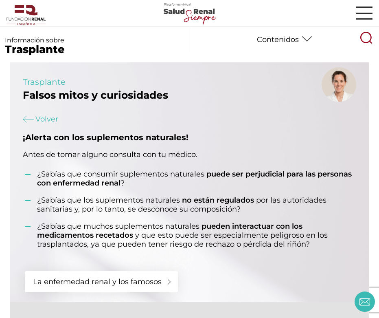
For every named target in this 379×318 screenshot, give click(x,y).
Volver (40, 119)
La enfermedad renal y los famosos (97, 281)
